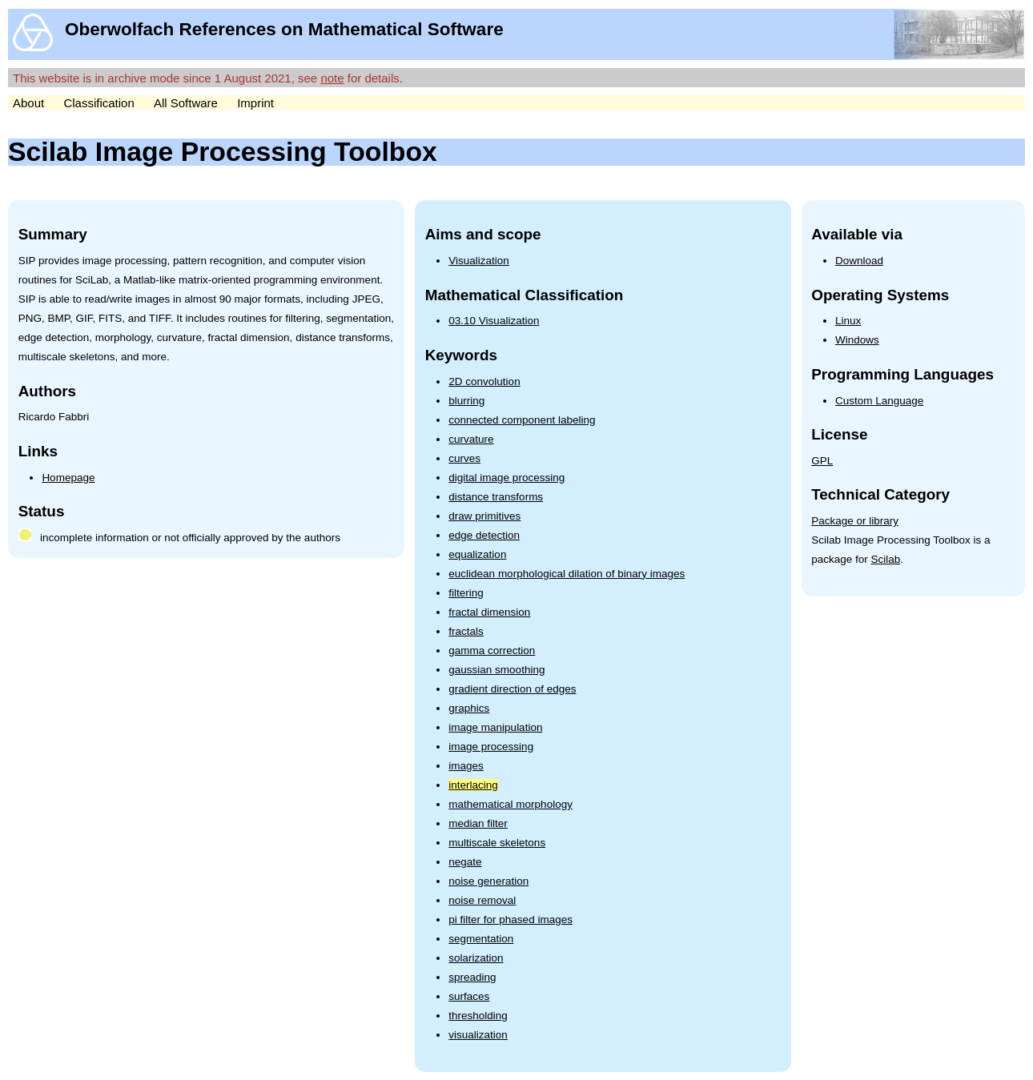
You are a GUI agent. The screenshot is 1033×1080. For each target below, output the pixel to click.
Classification (98, 103)
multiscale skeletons (496, 843)
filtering (466, 593)
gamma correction (491, 650)
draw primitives (484, 516)
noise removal (482, 900)
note (332, 78)
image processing (490, 747)
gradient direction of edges (512, 689)
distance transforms (495, 497)
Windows (857, 340)
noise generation (488, 881)
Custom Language (879, 401)
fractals (466, 631)
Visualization (478, 261)
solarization (475, 958)
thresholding (478, 1016)
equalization (477, 554)
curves (464, 458)
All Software (186, 103)
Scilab (886, 559)
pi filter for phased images (510, 919)
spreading (472, 977)
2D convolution (484, 381)
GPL (822, 461)
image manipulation (495, 727)
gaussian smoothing (496, 670)
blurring (466, 401)
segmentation (480, 939)
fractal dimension (489, 612)
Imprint (255, 103)
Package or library (854, 521)
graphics (468, 708)
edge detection (484, 535)
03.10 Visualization (493, 321)
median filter (478, 823)
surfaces (468, 996)
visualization (478, 1035)
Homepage (68, 478)
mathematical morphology (510, 804)
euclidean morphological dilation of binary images (566, 574)
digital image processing (506, 478)
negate (464, 862)
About (28, 103)
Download (859, 261)
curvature (470, 439)
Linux (848, 321)
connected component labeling (521, 420)
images (466, 766)
